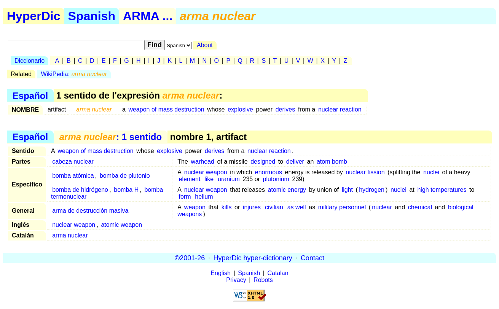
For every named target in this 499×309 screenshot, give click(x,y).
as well (296, 207)
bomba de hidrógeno (80, 189)
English (220, 273)
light (347, 189)
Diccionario (29, 60)
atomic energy (287, 189)
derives (285, 109)
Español (30, 95)
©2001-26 (190, 257)
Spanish (91, 16)
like (209, 179)
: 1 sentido (110, 137)
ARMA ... (147, 16)
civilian (274, 207)
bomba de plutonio (125, 175)
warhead (202, 161)
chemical (420, 207)
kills (227, 207)
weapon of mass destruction (166, 109)
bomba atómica (73, 175)
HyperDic (34, 16)
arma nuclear (70, 235)
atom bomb (332, 161)
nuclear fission (365, 172)
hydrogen (371, 189)
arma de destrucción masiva (90, 210)
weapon (195, 207)
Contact (312, 257)
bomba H (126, 189)
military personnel (342, 207)
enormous (268, 172)
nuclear (382, 207)
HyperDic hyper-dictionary (253, 257)
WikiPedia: (74, 74)
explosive (240, 109)
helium (204, 196)
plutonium (277, 179)
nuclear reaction (340, 109)
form (185, 196)
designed (262, 161)
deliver (295, 161)
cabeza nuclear (73, 161)
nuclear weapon (205, 172)
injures (252, 207)
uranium (229, 179)
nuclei (431, 172)
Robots (263, 280)
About (205, 45)
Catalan (278, 273)
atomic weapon (121, 224)
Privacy (236, 280)
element (190, 179)
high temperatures (441, 189)
